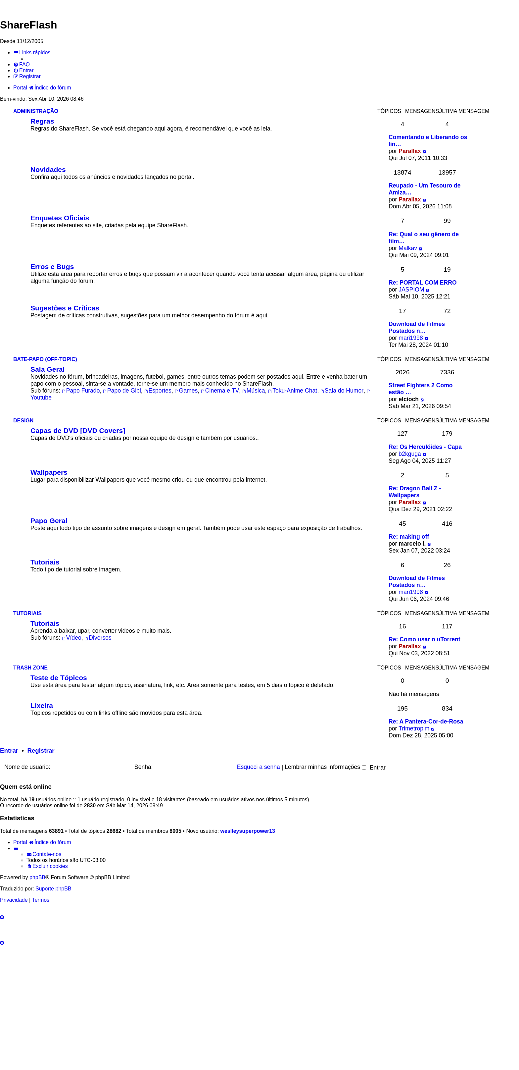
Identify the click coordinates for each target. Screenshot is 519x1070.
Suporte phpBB (53, 888)
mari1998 (411, 338)
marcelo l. (412, 543)
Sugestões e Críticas (64, 308)
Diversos (97, 637)
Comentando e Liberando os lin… (428, 140)
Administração (35, 111)
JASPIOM (411, 289)
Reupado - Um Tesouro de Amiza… (425, 189)
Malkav (408, 248)
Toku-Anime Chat (292, 390)
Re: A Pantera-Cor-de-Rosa (426, 721)
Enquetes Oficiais (59, 218)
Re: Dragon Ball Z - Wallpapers (415, 492)
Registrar (40, 750)
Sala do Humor (341, 390)
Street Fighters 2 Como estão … (421, 389)
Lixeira (41, 705)
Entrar (9, 750)
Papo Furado (81, 390)
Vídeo (71, 637)
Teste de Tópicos (58, 677)
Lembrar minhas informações (325, 767)
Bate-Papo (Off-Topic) (45, 359)
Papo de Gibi (122, 390)
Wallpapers (49, 472)
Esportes (157, 390)
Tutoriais (45, 562)
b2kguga (410, 454)
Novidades (48, 169)
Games (186, 390)
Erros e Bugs (52, 266)
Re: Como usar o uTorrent (424, 639)
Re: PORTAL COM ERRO (423, 282)
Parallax (410, 151)
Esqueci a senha (258, 767)
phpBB (37, 877)
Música (253, 390)
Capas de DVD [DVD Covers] (77, 430)
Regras (42, 121)
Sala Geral (47, 369)
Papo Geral (48, 520)
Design (23, 420)
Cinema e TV (220, 390)
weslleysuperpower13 (247, 831)
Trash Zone (30, 667)
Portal (20, 87)
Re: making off (409, 536)
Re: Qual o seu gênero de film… (424, 237)
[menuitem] (21, 65)
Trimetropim (414, 728)
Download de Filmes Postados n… (417, 327)
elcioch (409, 399)
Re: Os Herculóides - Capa (425, 447)
